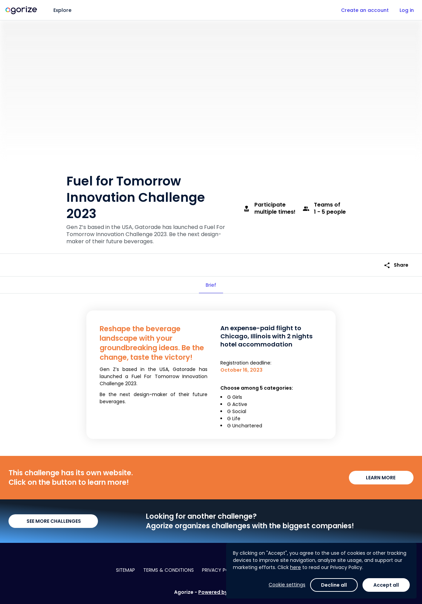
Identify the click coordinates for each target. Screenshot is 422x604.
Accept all (386, 585)
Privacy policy (220, 570)
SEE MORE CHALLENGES (53, 521)
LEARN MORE (381, 477)
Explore (62, 10)
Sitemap (125, 570)
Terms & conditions (168, 570)
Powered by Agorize (223, 592)
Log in (407, 10)
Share (396, 265)
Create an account (365, 10)
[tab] (211, 285)
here (295, 567)
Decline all (334, 585)
